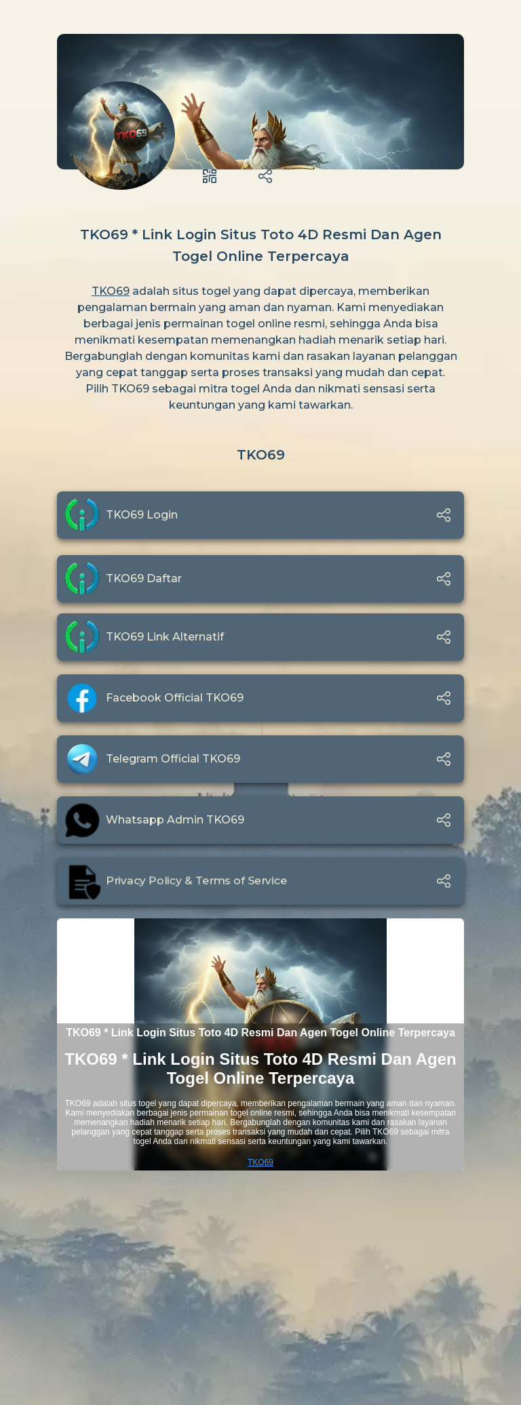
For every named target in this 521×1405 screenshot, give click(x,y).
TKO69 (111, 291)
